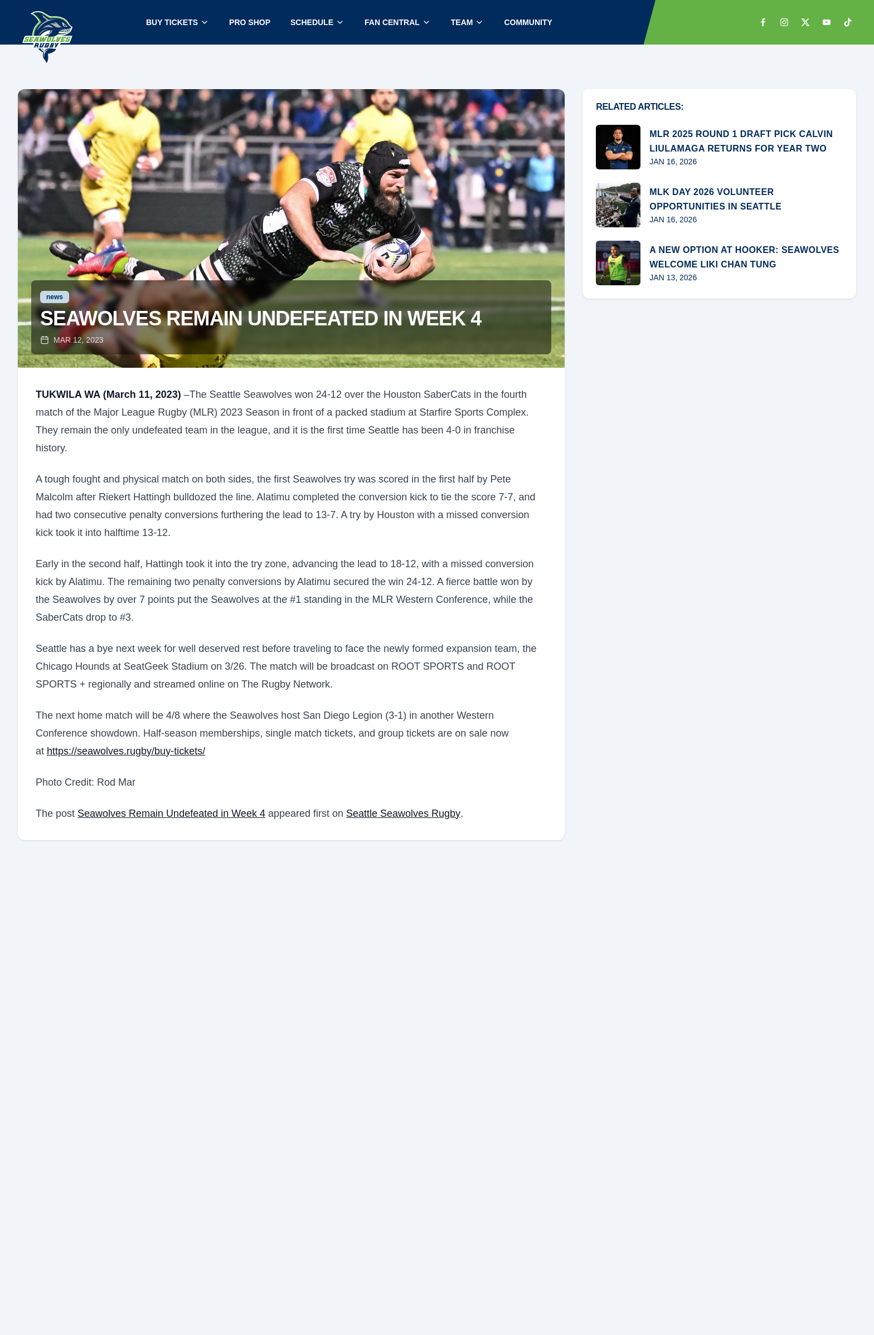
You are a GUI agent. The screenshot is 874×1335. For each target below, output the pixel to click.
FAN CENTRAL (398, 22)
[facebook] (763, 22)
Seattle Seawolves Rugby (403, 813)
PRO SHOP (249, 22)
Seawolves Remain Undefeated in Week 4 (171, 813)
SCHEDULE (317, 22)
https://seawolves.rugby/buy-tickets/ (126, 751)
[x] (805, 22)
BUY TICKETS (177, 22)
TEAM (467, 22)
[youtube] (826, 22)
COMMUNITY (528, 22)
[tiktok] (847, 22)
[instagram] (784, 22)
